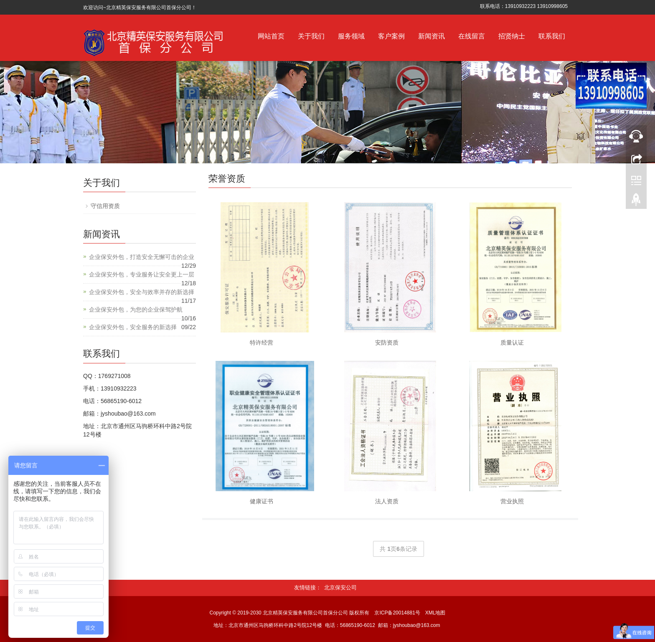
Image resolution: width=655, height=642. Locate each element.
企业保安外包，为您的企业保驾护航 (136, 309)
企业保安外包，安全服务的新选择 (133, 327)
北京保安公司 (340, 587)
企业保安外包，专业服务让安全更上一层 (141, 274)
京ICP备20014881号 (397, 613)
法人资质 (387, 501)
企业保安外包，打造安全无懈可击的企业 (141, 257)
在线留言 (471, 36)
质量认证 (512, 342)
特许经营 (261, 342)
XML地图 (435, 613)
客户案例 (391, 36)
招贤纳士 (511, 36)
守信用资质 (105, 206)
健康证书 (261, 501)
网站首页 (271, 36)
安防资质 (387, 342)
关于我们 (311, 36)
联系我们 (551, 36)
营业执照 (512, 501)
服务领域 (351, 36)
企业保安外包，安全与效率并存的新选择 (141, 292)
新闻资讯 (431, 36)
